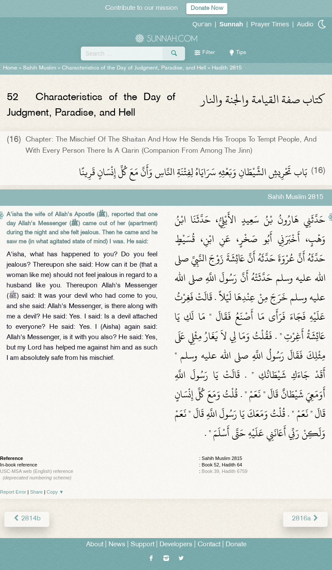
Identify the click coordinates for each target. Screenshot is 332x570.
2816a (305, 519)
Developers (176, 545)
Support (142, 545)
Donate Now (207, 8)
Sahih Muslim (39, 68)
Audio (305, 24)
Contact (209, 545)
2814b (27, 519)
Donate (236, 545)
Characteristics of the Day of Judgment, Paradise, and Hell (134, 68)
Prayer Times (270, 24)
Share (36, 491)
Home (10, 68)
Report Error (13, 491)
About (94, 545)
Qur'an (202, 24)
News (117, 545)
